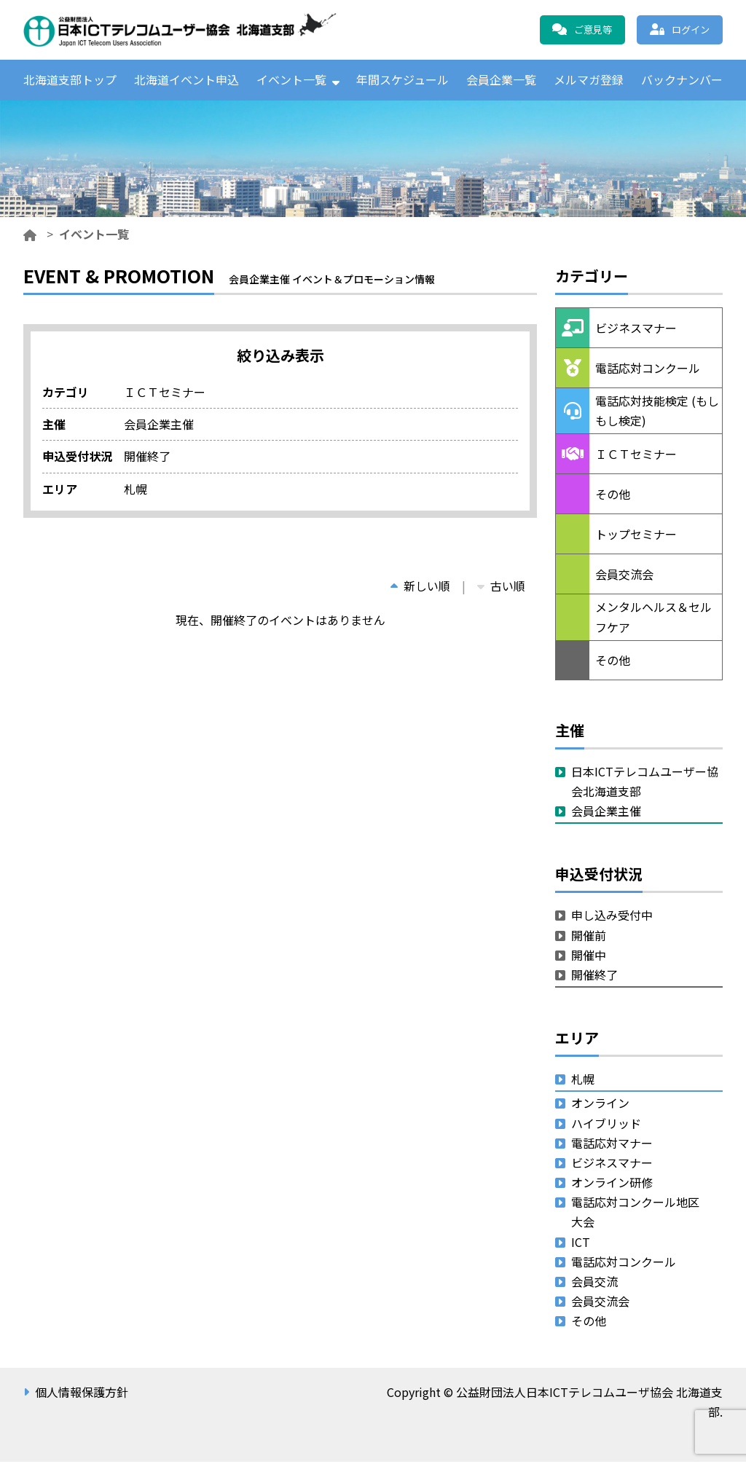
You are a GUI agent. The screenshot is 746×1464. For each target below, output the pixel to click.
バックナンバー (682, 81)
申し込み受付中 (612, 917)
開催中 (588, 957)
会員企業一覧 (501, 81)
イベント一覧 (291, 81)
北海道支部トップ (70, 81)
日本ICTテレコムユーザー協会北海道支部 (644, 783)
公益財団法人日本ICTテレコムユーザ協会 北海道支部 (180, 30)
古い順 (501, 588)
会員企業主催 (606, 813)
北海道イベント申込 (186, 81)
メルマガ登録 (589, 81)
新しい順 (420, 588)
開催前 (588, 937)
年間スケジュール (402, 81)
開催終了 (594, 976)
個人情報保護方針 (81, 1394)
